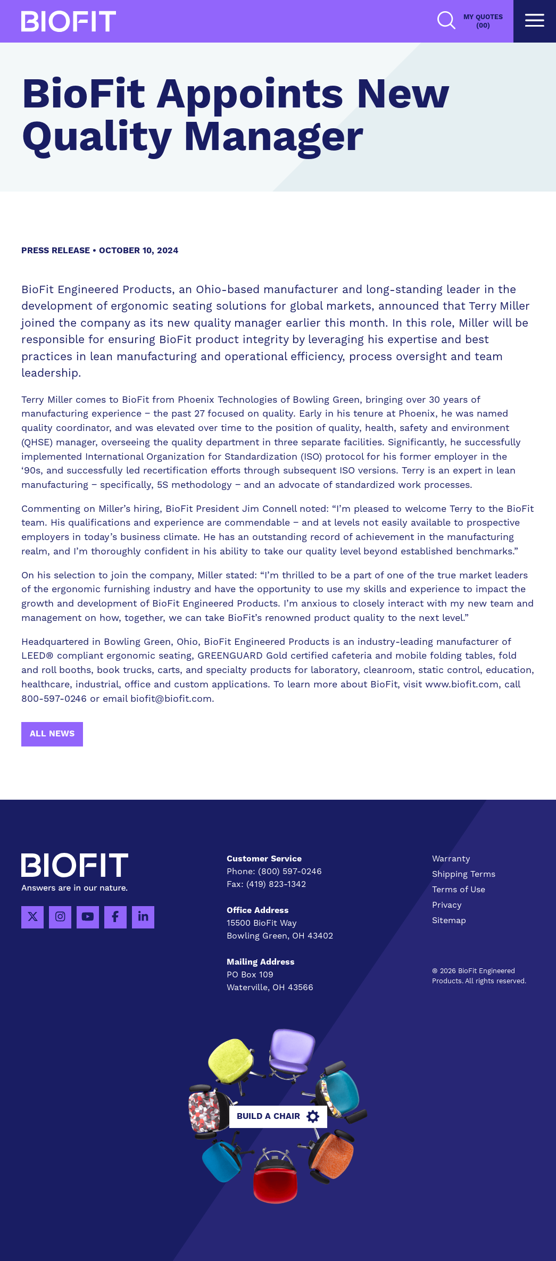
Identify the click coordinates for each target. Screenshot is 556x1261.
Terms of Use (458, 889)
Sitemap (449, 920)
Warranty (451, 858)
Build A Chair (278, 1116)
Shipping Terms (463, 874)
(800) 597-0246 (290, 871)
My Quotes (483, 21)
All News (52, 733)
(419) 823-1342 (276, 884)
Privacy (447, 905)
